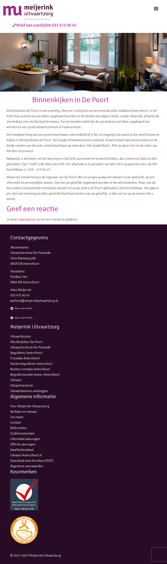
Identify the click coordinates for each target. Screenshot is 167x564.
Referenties (18, 428)
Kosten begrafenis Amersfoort (31, 364)
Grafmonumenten (22, 433)
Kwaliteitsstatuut (21, 450)
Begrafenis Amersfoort (26, 353)
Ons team (16, 417)
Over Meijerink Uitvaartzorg (29, 406)
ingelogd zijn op (29, 219)
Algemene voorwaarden (26, 466)
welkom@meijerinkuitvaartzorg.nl (34, 301)
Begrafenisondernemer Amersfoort (35, 375)
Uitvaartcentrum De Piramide (30, 347)
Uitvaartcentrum (21, 385)
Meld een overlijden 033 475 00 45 (46, 25)
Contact (15, 423)
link (132, 146)
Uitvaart (15, 380)
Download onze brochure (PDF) (31, 461)
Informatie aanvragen (25, 439)
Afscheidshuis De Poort (26, 342)
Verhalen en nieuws (23, 412)
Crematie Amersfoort (25, 358)
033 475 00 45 (20, 295)
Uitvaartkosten (20, 336)
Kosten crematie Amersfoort (30, 369)
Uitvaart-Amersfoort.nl (26, 455)
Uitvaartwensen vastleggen (29, 391)
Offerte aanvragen (22, 444)
